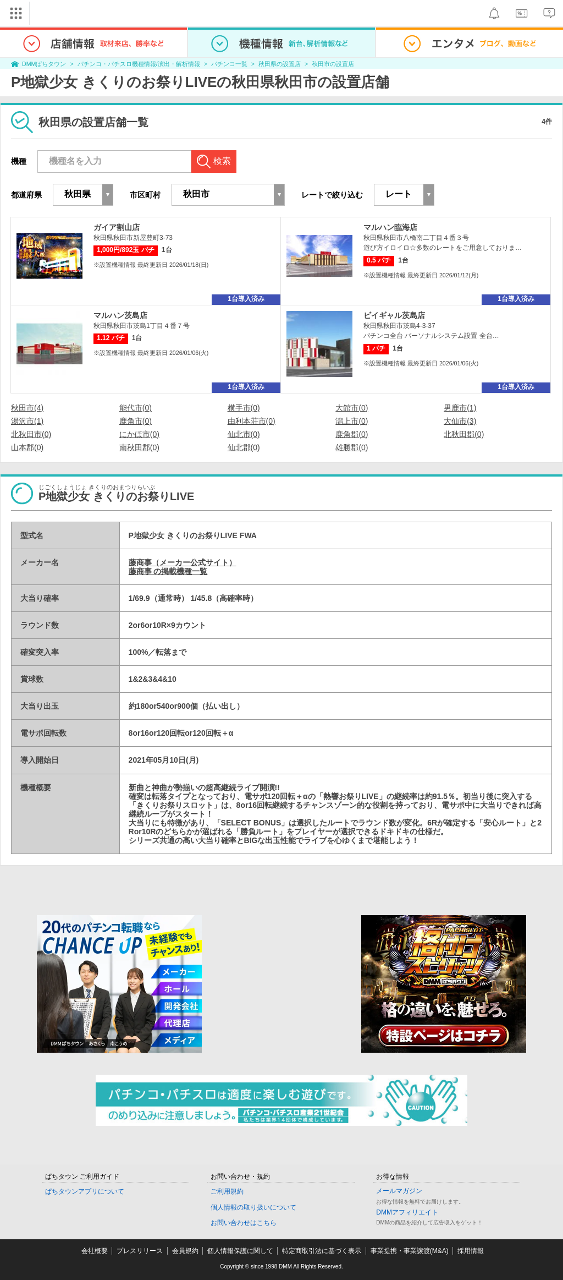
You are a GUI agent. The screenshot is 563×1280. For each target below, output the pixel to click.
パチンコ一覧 (229, 64)
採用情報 (470, 1251)
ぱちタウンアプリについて (84, 1191)
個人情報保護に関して (240, 1251)
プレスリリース (140, 1251)
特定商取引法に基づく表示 (321, 1251)
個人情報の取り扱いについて (253, 1207)
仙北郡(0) (244, 447)
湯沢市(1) (27, 421)
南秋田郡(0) (139, 447)
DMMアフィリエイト (407, 1212)
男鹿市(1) (460, 408)
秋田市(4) (27, 408)
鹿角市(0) (135, 421)
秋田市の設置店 (333, 64)
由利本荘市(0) (251, 421)
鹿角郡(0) (351, 434)
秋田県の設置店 (279, 64)
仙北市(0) (244, 434)
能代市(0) (135, 408)
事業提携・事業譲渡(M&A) (410, 1251)
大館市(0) (351, 408)
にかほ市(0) (139, 434)
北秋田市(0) (31, 434)
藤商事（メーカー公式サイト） (182, 562)
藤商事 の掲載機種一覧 (168, 571)
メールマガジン (399, 1191)
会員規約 (185, 1251)
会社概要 (94, 1251)
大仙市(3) (460, 421)
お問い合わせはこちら (244, 1223)
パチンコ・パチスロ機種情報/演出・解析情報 (139, 64)
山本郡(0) (27, 447)
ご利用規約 (227, 1191)
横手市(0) (244, 408)
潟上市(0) (351, 421)
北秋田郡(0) (464, 434)
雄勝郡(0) (351, 447)
